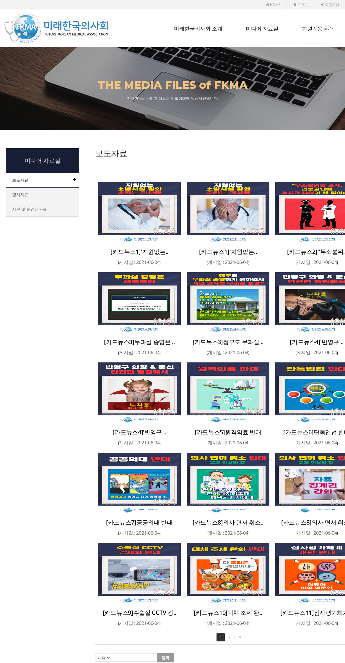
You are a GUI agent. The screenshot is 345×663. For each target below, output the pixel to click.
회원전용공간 (317, 28)
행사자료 (20, 194)
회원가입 (330, 4)
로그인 (301, 4)
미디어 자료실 (262, 28)
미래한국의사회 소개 (198, 28)
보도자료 (20, 180)
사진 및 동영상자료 (29, 209)
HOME (273, 4)
